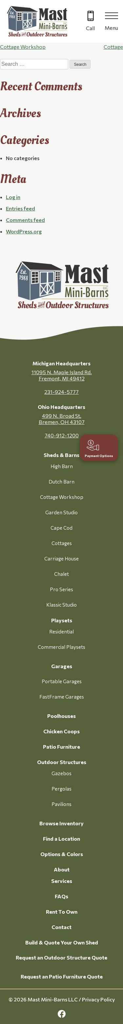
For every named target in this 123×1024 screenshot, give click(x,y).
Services (61, 881)
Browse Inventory (61, 823)
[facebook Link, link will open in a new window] (62, 1014)
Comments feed (25, 220)
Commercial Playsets (61, 647)
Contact (61, 927)
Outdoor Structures (61, 762)
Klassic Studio (61, 605)
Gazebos (61, 773)
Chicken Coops (61, 731)
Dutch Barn (61, 482)
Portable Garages (62, 681)
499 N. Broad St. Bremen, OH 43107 (62, 418)
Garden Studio (61, 512)
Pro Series (61, 589)
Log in (13, 197)
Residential (61, 631)
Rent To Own (61, 911)
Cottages (61, 543)
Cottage (113, 47)
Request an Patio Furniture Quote (62, 976)
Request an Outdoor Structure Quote (61, 957)
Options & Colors (61, 854)
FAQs (61, 896)
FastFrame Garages (61, 697)
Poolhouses (61, 716)
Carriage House (61, 558)
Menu (111, 28)
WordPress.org (24, 231)
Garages (61, 666)
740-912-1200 (62, 435)
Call (90, 28)
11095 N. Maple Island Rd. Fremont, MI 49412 (61, 375)
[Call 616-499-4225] (90, 21)
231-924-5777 (61, 392)
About (62, 869)
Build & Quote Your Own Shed (61, 942)
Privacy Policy (98, 999)
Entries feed (20, 208)
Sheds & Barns (61, 455)
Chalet (61, 574)
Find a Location (61, 838)
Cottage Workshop (23, 47)
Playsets (61, 620)
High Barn (62, 466)
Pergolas (61, 789)
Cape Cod (61, 528)
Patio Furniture (61, 746)
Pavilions (61, 804)
